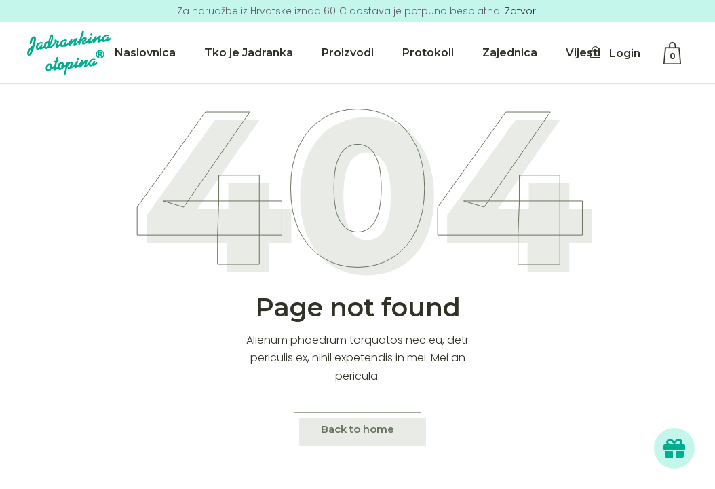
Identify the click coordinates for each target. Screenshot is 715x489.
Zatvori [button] (521, 11)
